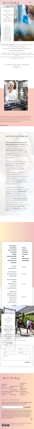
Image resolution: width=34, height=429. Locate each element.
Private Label (13, 394)
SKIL (11, 393)
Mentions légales (20, 424)
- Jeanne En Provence (24, 393)
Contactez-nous (23, 383)
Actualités (22, 385)
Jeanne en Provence (14, 391)
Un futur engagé (5, 391)
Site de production (5, 393)
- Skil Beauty (22, 394)
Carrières (3, 394)
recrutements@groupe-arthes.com (17, 50)
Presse (21, 386)
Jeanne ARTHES (13, 389)
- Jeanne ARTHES (23, 391)
